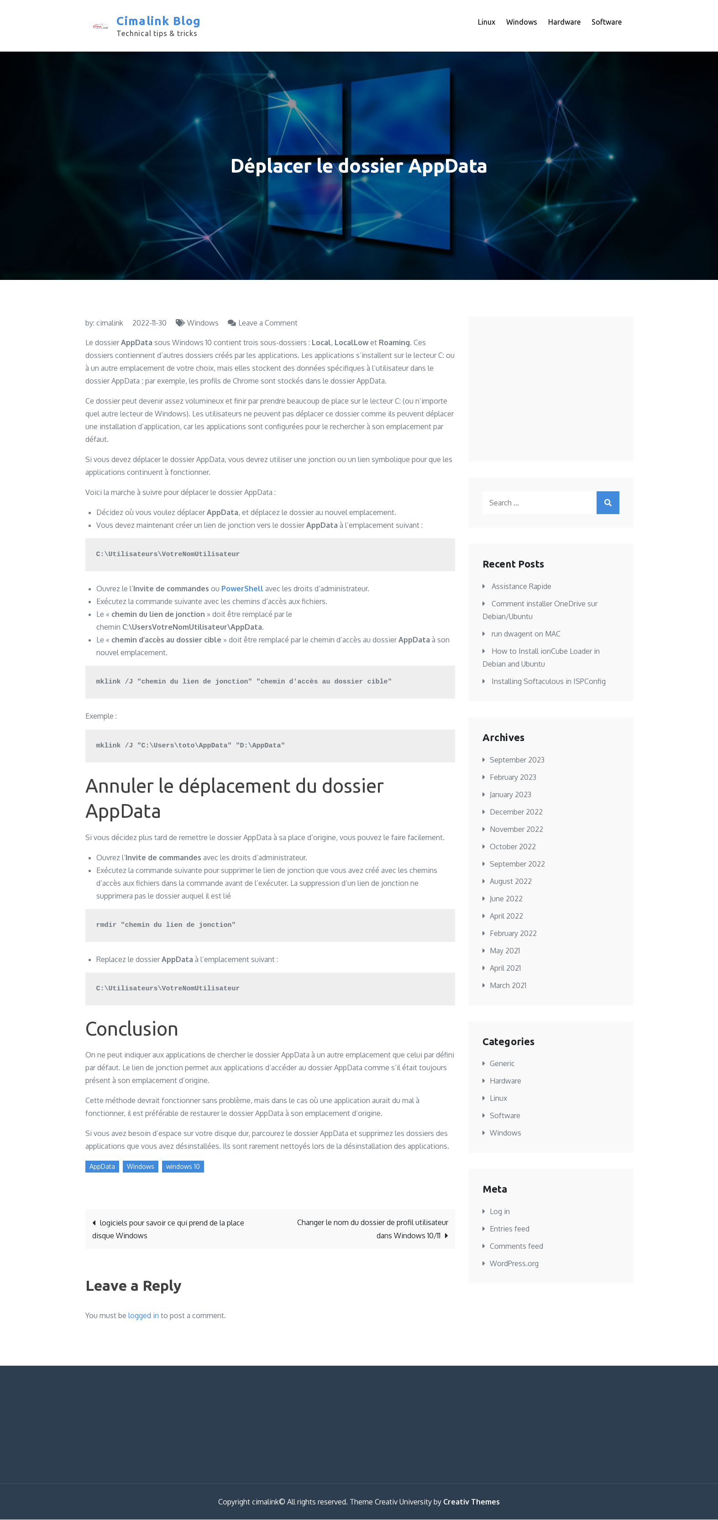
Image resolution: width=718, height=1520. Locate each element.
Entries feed (509, 1229)
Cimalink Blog (158, 21)
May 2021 (505, 951)
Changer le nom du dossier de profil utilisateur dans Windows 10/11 (372, 1229)
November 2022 (516, 829)
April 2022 (506, 916)
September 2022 (517, 864)
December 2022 (516, 812)
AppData (102, 1167)
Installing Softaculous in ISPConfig (549, 681)
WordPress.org (514, 1263)
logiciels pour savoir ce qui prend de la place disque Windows (168, 1230)
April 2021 (505, 968)
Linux (486, 22)
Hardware (564, 22)
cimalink (109, 323)
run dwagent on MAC (526, 634)
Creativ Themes (471, 1502)
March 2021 (508, 985)
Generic (502, 1063)
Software (607, 22)
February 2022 (513, 933)
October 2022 (513, 847)
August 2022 (511, 881)
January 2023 (510, 794)
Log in (500, 1211)
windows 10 (183, 1167)
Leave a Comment (268, 323)
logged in (143, 1315)
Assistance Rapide (521, 586)
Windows (521, 22)
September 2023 (517, 760)
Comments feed (516, 1246)
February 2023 (513, 777)
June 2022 (506, 899)
